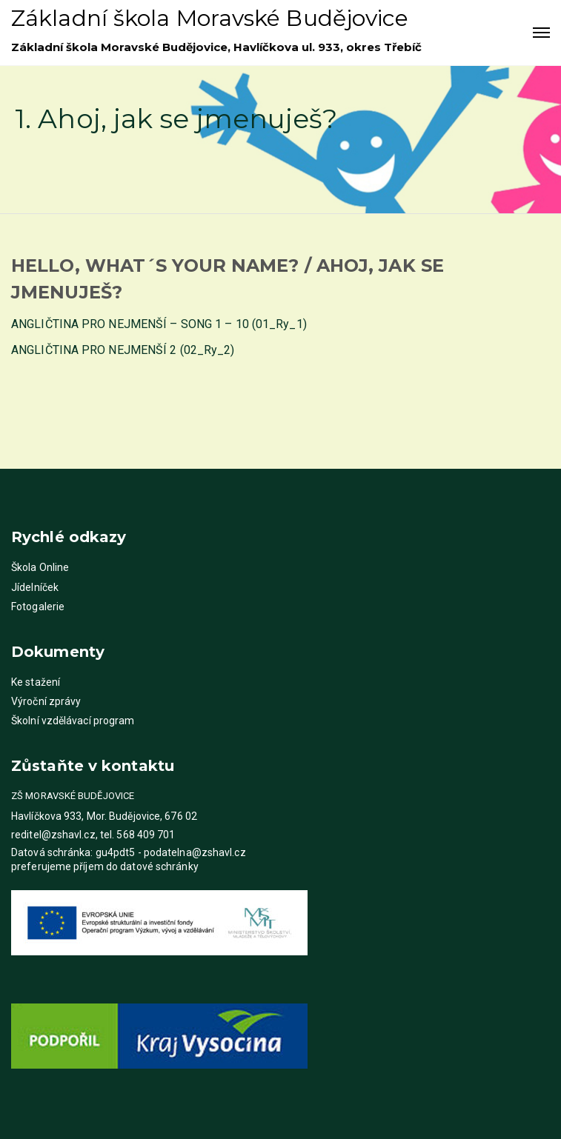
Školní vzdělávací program (73, 721)
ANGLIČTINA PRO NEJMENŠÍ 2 (94, 350)
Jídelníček (35, 587)
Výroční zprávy (46, 701)
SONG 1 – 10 (215, 324)
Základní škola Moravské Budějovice (209, 18)
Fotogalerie (37, 606)
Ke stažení (35, 682)
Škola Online (40, 567)
